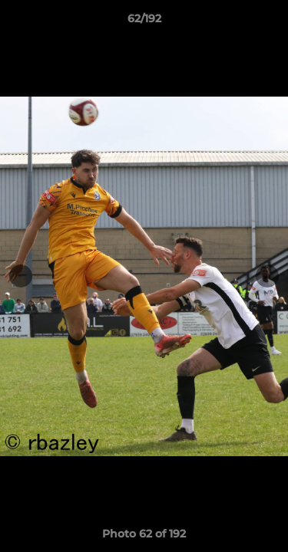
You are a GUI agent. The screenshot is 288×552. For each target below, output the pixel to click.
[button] (269, 22)
